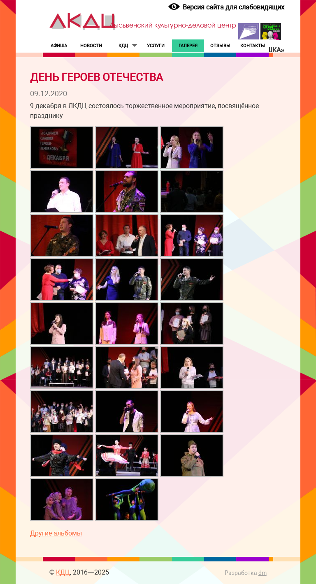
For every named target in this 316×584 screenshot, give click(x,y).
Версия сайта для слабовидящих (233, 7)
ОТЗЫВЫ (220, 45)
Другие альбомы (56, 533)
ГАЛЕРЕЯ (188, 45)
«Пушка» (269, 50)
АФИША (59, 45)
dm (262, 573)
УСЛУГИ (156, 45)
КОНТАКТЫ (252, 45)
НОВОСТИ (91, 45)
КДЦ (123, 45)
